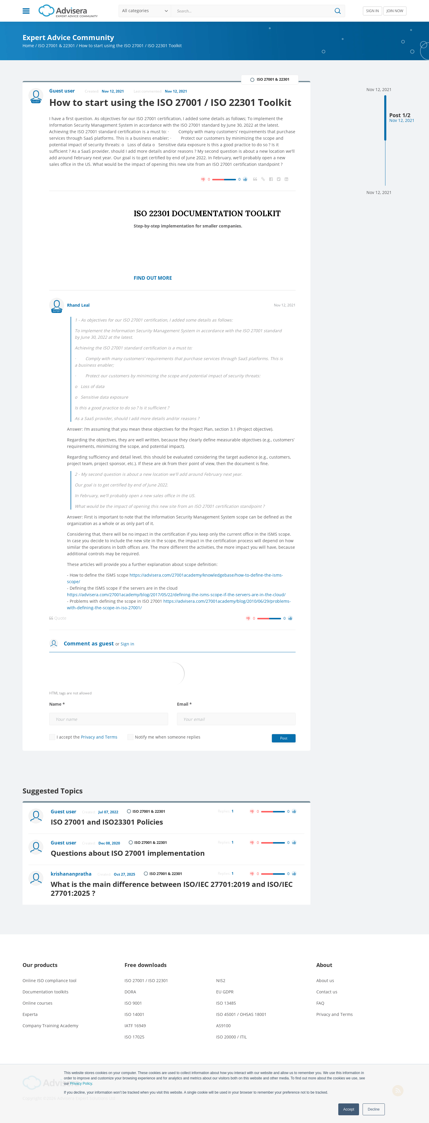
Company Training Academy (50, 1025)
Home (28, 45)
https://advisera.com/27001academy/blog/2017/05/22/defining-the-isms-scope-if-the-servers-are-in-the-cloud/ (176, 594)
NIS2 (220, 980)
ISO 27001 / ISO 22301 (146, 980)
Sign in (127, 644)
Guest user (63, 811)
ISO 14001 (134, 1014)
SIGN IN (372, 10)
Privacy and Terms (99, 737)
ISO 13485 (226, 1003)
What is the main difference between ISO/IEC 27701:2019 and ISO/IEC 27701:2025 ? (172, 888)
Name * (57, 704)
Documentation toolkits (45, 992)
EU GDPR (225, 992)
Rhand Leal (78, 305)
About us (325, 980)
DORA (130, 992)
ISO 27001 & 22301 (56, 45)
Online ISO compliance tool (49, 980)
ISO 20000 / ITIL (231, 1037)
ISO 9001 (133, 1003)
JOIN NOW (395, 10)
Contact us (326, 992)
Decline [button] (373, 1109)
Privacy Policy (81, 1083)
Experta (30, 1014)
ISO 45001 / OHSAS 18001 (241, 1014)
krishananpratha (71, 874)
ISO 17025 (134, 1037)
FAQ (320, 1003)
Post (283, 738)
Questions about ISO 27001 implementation (128, 853)
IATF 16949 (135, 1025)
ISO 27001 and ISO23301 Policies (107, 822)
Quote (57, 618)
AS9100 (223, 1025)
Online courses (37, 1003)
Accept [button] (348, 1109)
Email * (184, 704)
